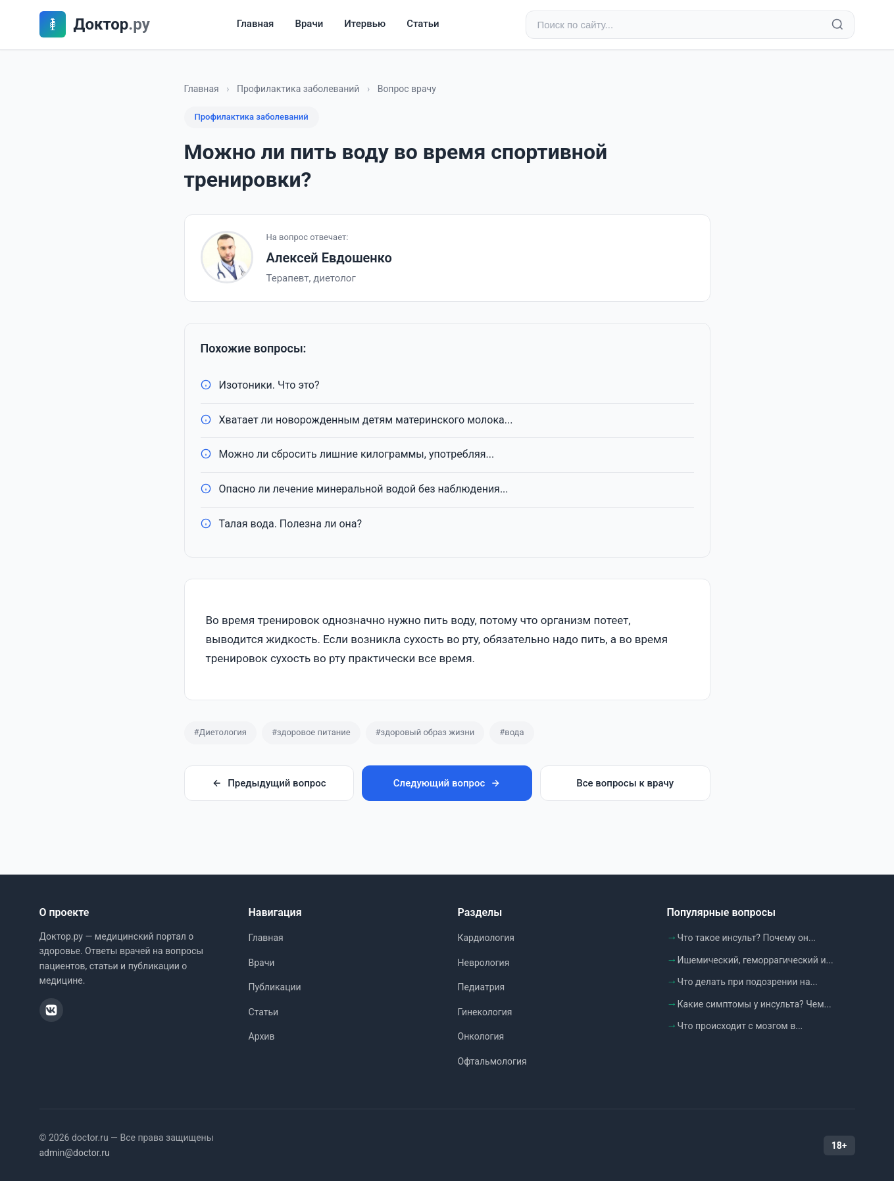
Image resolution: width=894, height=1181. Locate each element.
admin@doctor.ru (74, 1152)
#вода (511, 732)
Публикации (275, 987)
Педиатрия (481, 987)
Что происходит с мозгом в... (740, 1026)
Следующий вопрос (447, 783)
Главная (255, 24)
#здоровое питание (311, 732)
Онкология (481, 1036)
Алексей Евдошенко (329, 258)
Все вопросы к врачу (625, 783)
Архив (262, 1036)
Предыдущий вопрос (269, 783)
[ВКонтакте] (51, 1011)
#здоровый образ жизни (425, 732)
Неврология (484, 962)
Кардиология (486, 937)
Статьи (423, 24)
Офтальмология (492, 1061)
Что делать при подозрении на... (748, 981)
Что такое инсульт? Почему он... (747, 937)
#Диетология (220, 732)
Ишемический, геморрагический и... (755, 960)
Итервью (364, 24)
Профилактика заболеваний (298, 89)
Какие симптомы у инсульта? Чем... (755, 1004)
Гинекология (485, 1012)
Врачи (309, 24)
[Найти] (837, 25)
